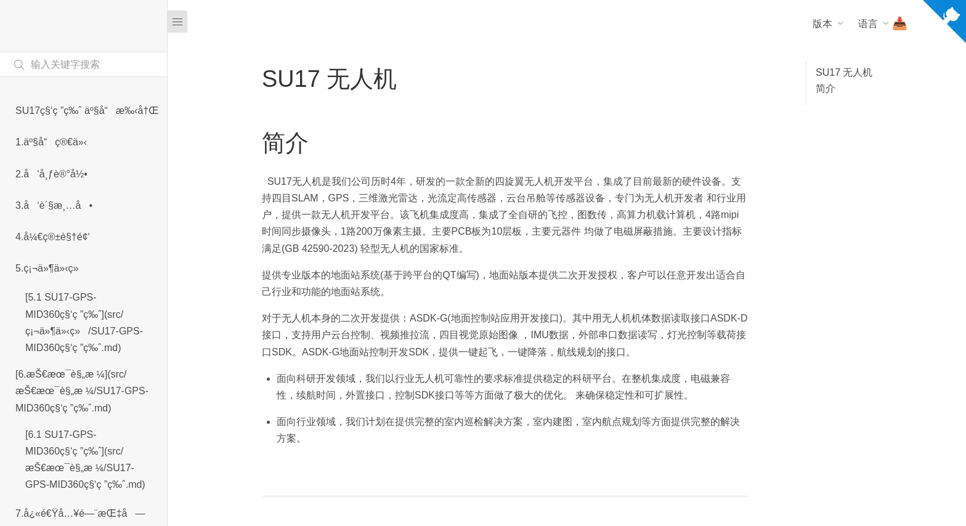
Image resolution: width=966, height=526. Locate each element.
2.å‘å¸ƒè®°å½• (51, 174)
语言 (868, 23)
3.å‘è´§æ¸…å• (53, 205)
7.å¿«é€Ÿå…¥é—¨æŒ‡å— (80, 513)
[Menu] (177, 21)
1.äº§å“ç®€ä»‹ (51, 142)
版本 (822, 23)
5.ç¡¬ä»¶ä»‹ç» (50, 268)
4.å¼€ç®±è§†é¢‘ (52, 237)
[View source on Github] (944, 24)
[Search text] (83, 64)
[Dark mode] (768, 69)
